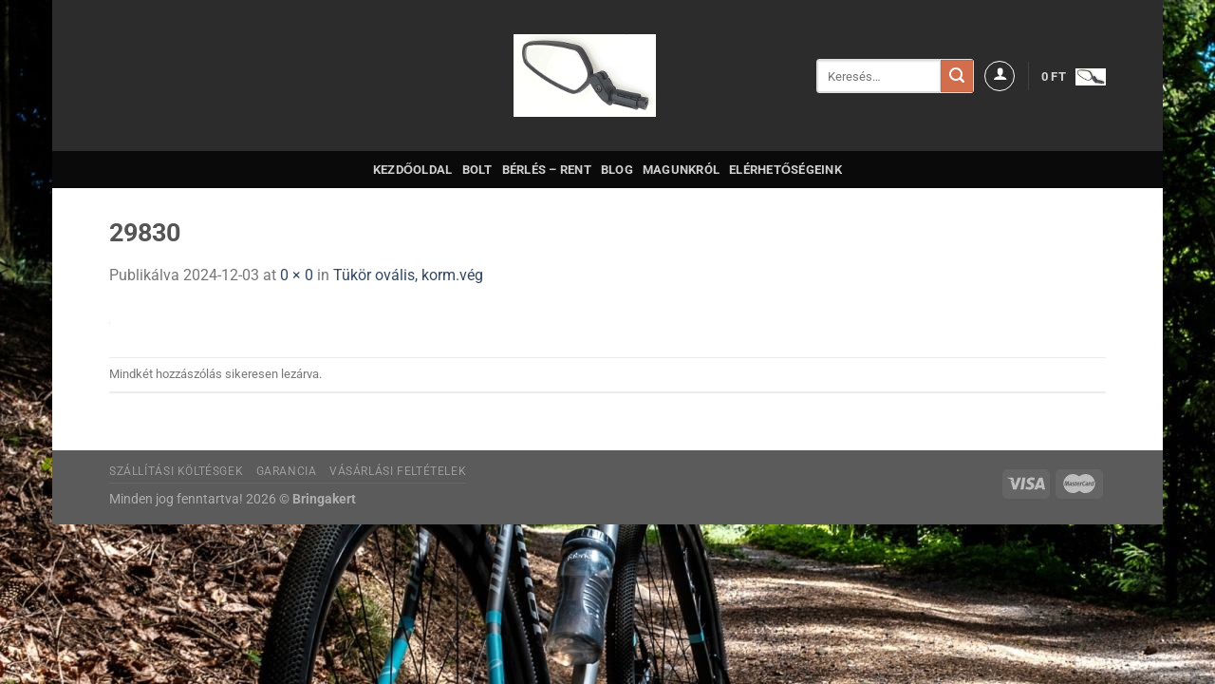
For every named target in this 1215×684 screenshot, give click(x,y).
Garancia (286, 471)
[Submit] (957, 76)
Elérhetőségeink (785, 169)
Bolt (477, 169)
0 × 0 (296, 275)
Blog (617, 169)
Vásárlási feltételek (397, 471)
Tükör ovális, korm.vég (408, 275)
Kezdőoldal (413, 169)
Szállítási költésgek (176, 471)
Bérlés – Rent (546, 169)
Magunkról (681, 169)
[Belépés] (999, 76)
